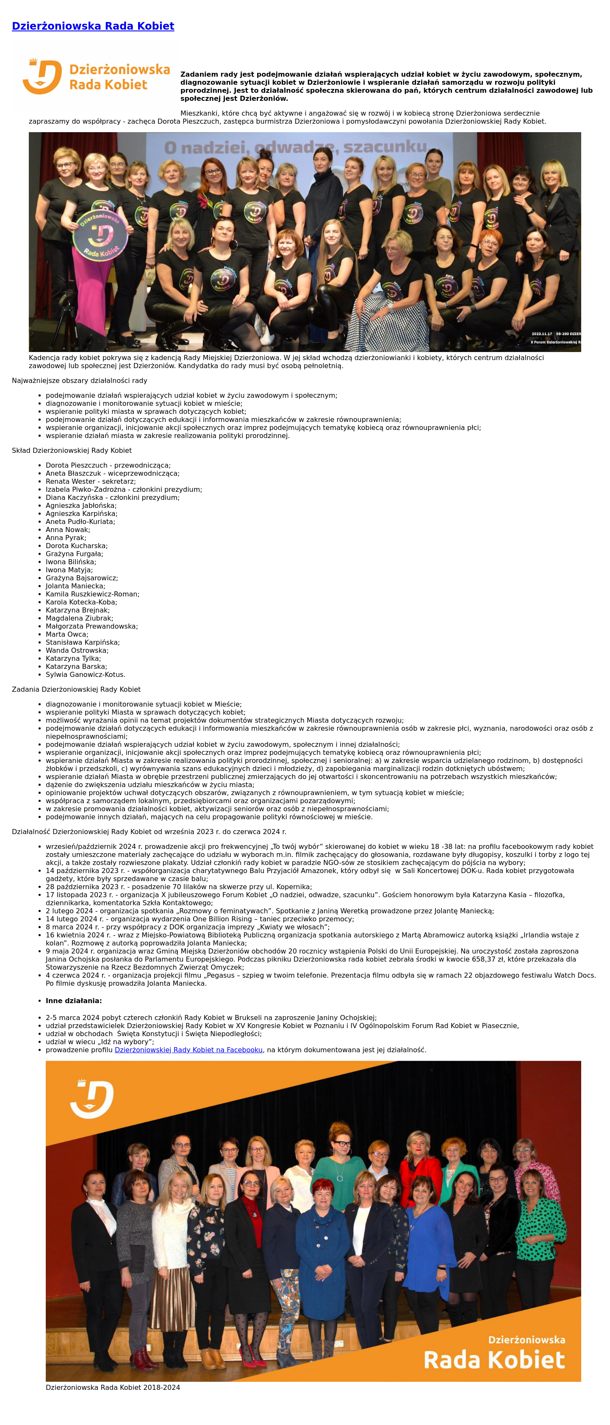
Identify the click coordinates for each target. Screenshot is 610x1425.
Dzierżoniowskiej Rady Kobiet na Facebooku (189, 1050)
